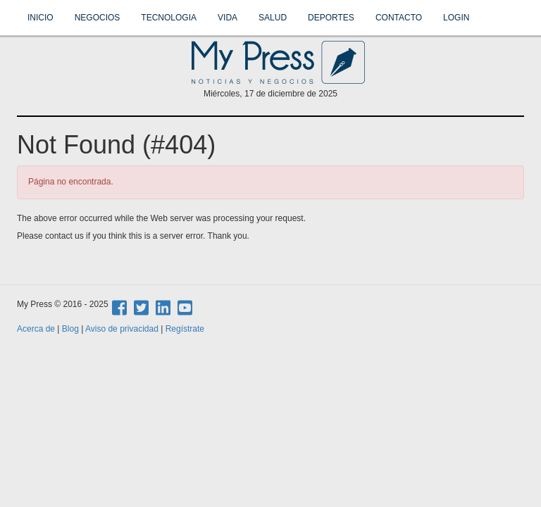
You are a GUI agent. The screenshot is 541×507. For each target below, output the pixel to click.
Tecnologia (169, 18)
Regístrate (185, 329)
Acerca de (36, 329)
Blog (70, 329)
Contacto (398, 18)
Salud (273, 18)
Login (456, 18)
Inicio (40, 18)
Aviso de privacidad (121, 329)
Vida (227, 18)
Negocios (97, 18)
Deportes (331, 18)
